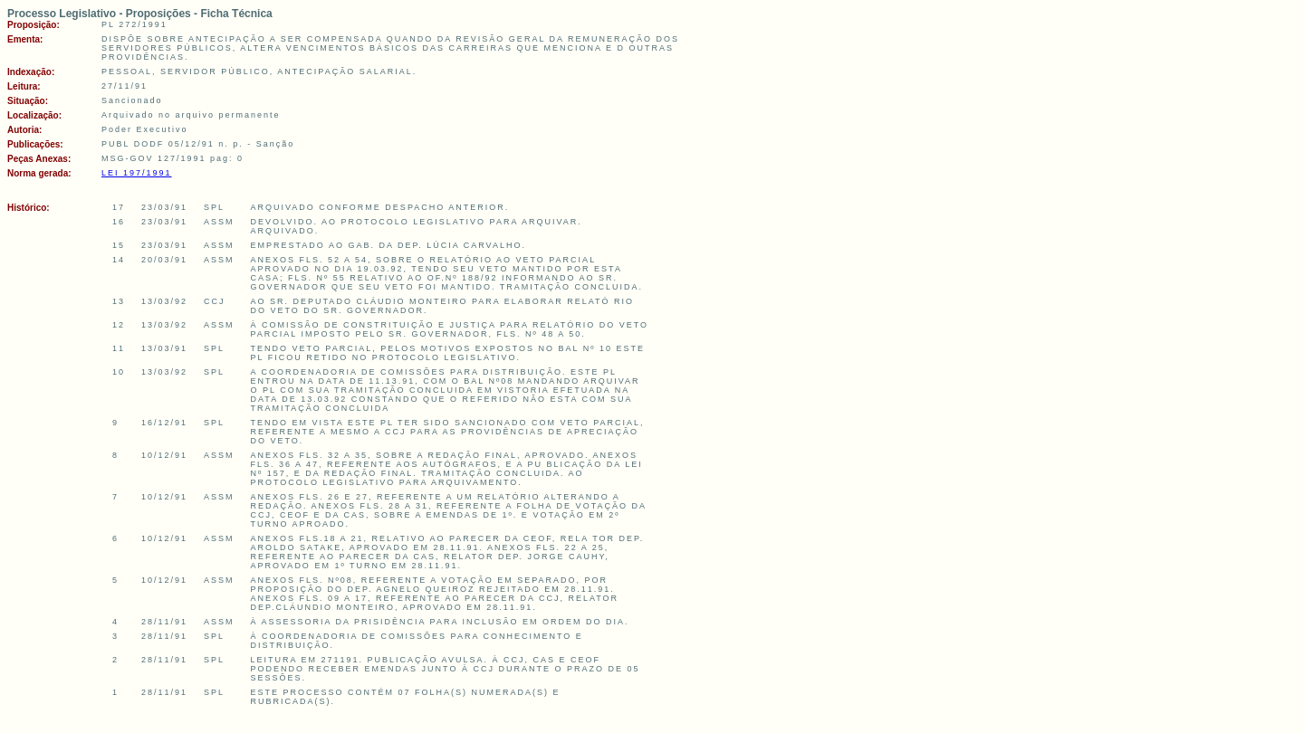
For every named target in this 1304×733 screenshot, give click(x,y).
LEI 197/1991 (136, 172)
